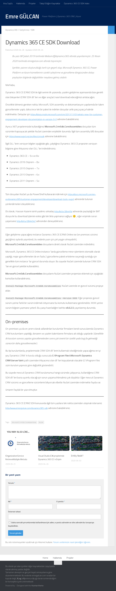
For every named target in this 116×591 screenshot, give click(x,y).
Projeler (32, 3)
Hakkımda (20, 3)
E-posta (61, 501)
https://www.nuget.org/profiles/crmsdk (28, 136)
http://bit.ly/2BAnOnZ (27, 221)
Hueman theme (37, 585)
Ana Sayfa (7, 3)
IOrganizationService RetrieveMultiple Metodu (17, 457)
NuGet (41, 422)
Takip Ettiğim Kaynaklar (49, 3)
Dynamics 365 (12, 29)
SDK (35, 29)
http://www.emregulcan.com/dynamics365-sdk (28, 408)
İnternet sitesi (14, 511)
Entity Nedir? (77, 455)
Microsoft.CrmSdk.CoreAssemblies (24, 422)
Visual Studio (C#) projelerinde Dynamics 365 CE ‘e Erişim (52, 457)
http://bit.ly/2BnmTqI (64, 211)
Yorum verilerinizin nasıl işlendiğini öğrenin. (72, 542)
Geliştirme (26, 29)
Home (45, 557)
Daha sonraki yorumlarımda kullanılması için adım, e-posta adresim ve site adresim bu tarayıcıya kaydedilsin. (51, 524)
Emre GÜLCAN (22, 16)
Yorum (11, 482)
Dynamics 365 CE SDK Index (76, 3)
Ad (10, 501)
